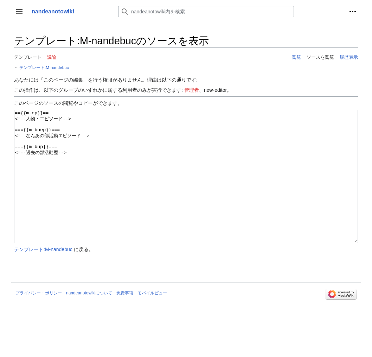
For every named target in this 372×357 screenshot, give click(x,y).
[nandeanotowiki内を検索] (206, 11)
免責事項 (124, 319)
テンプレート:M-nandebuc (44, 67)
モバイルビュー (152, 319)
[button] (19, 12)
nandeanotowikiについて (89, 319)
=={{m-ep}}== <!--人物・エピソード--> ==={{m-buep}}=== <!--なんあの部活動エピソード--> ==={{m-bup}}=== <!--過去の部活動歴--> (186, 190)
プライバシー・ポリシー (38, 319)
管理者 (191, 90)
